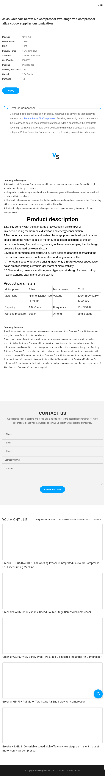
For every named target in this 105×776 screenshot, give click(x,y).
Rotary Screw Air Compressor (39, 118)
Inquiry (11, 90)
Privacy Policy (73, 770)
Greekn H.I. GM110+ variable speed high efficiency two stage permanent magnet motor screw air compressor (50, 748)
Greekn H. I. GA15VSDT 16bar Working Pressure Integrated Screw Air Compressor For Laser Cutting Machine (51, 565)
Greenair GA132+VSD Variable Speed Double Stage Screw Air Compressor (46, 612)
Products (97, 519)
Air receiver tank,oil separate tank (74, 519)
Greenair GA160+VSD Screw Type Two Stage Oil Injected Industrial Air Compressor (51, 656)
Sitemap (61, 770)
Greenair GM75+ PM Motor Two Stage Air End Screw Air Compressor (43, 701)
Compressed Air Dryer (45, 519)
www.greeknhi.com (46, 770)
